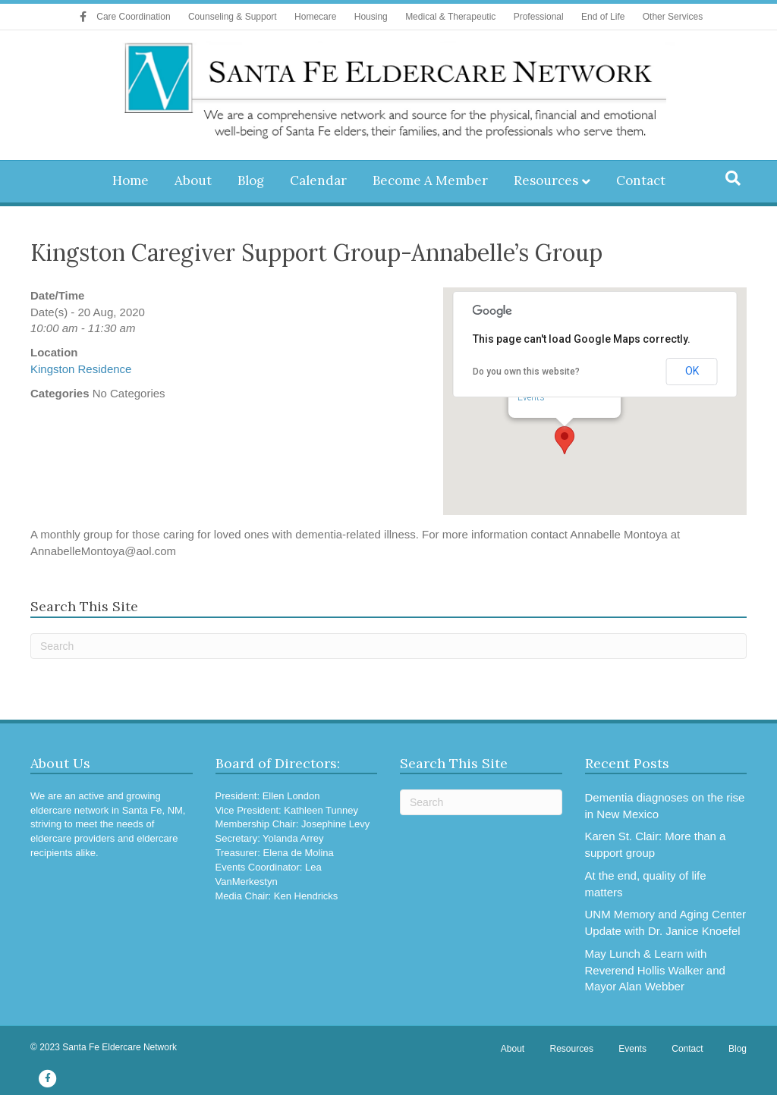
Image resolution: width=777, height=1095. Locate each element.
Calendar (318, 180)
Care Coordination (133, 16)
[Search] (733, 178)
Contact (640, 180)
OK (692, 371)
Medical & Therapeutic (450, 16)
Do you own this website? (526, 371)
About (193, 180)
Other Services (673, 16)
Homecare (315, 16)
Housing (371, 16)
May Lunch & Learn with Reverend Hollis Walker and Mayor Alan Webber (655, 970)
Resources (546, 180)
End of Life (602, 16)
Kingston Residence (80, 368)
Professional (539, 16)
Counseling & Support (232, 16)
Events (531, 397)
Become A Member (430, 180)
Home (130, 180)
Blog (251, 180)
